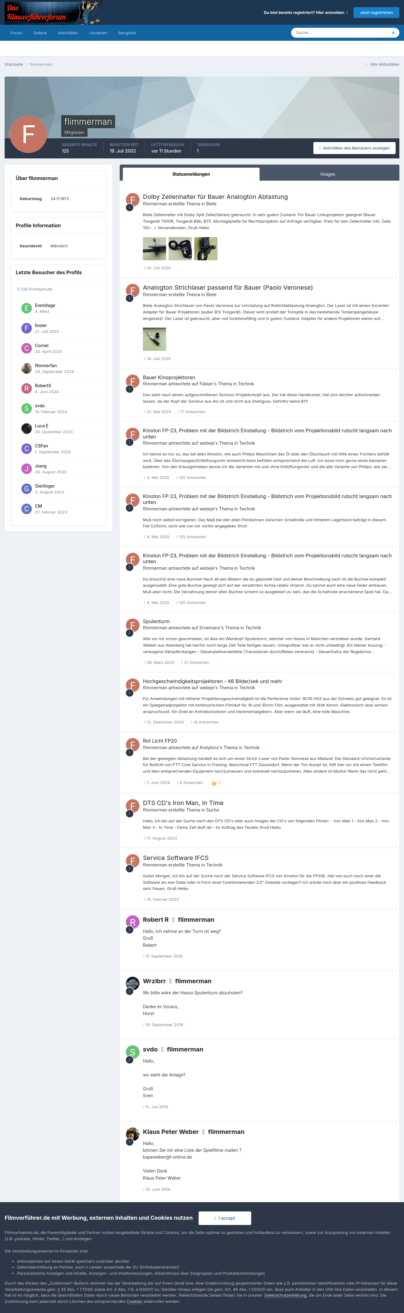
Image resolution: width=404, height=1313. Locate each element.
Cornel (41, 345)
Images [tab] (327, 174)
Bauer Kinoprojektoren (169, 377)
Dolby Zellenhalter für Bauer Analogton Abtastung (215, 196)
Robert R (156, 919)
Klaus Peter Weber (171, 1131)
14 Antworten (205, 721)
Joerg (41, 466)
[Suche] (317, 33)
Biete (211, 203)
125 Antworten (191, 477)
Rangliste (127, 32)
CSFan (41, 445)
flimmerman (155, 203)
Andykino (209, 747)
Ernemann (210, 627)
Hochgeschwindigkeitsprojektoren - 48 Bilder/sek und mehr (212, 681)
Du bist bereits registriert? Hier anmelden (306, 12)
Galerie (40, 32)
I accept (225, 1218)
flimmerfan (46, 365)
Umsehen (98, 32)
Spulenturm (156, 621)
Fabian (206, 383)
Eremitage (45, 305)
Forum (16, 32)
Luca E (42, 425)
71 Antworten (191, 411)
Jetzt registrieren (376, 12)
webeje (207, 443)
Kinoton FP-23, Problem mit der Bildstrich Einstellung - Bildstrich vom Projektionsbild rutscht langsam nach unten (267, 433)
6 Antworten (190, 782)
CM (38, 506)
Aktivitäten (68, 32)
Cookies (134, 1301)
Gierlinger (45, 486)
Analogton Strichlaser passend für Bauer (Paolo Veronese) (228, 287)
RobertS (43, 385)
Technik (246, 383)
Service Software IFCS (175, 858)
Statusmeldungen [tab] (191, 174)
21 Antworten (195, 662)
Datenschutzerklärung (285, 1295)
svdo (40, 405)
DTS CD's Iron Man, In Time (183, 803)
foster (41, 325)
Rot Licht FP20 (160, 741)
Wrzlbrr (154, 981)
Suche (212, 809)
